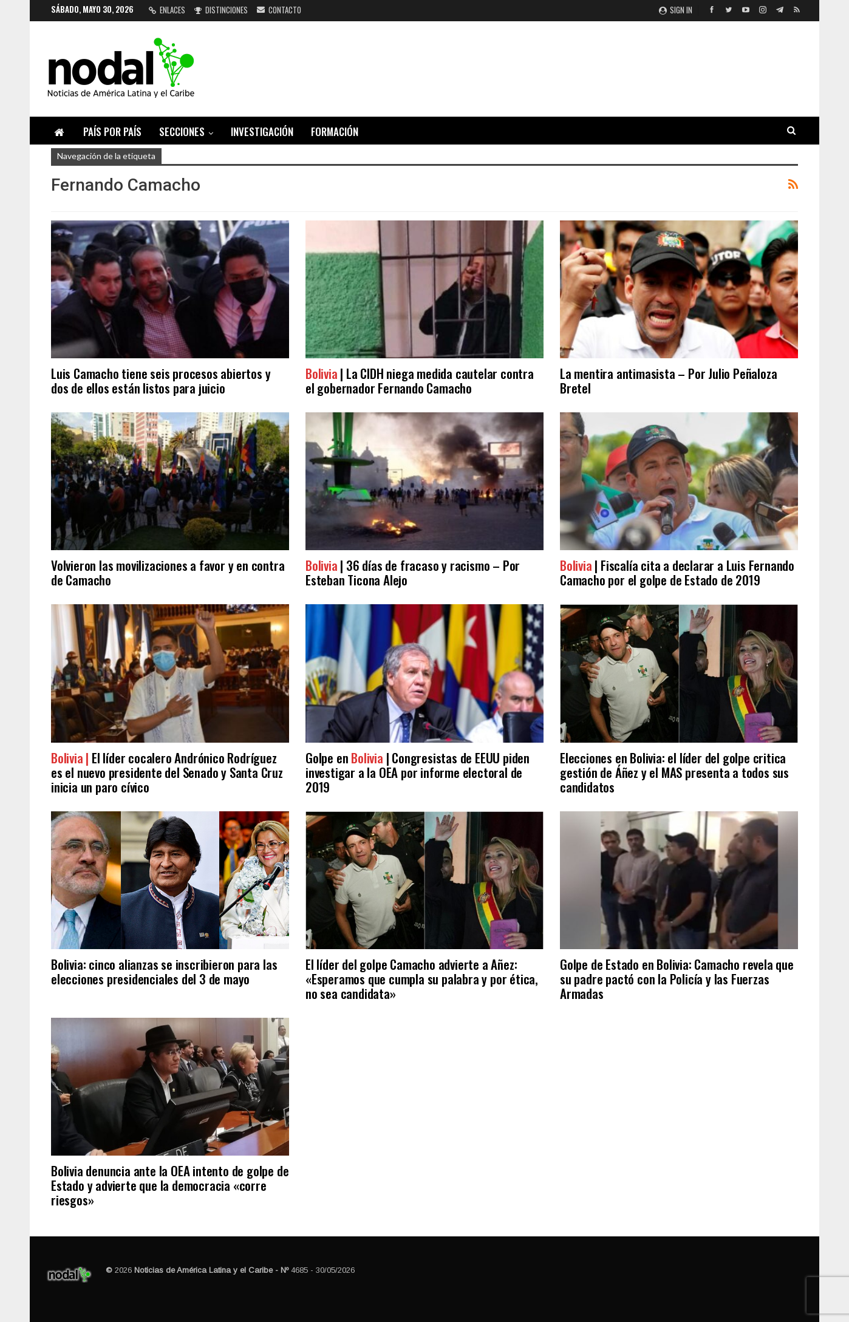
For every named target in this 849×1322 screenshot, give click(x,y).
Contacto (279, 10)
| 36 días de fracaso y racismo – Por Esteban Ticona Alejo (412, 572)
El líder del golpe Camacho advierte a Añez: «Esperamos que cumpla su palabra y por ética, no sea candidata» (421, 979)
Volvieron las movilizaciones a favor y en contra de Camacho (167, 572)
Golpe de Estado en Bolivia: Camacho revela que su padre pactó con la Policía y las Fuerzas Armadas (677, 979)
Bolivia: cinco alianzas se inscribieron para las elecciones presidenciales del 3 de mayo (164, 971)
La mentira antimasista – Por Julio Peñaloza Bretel (668, 380)
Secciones (182, 131)
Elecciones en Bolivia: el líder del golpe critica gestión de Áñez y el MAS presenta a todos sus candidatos (674, 772)
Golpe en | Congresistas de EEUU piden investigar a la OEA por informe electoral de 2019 (417, 772)
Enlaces (167, 10)
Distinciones (221, 10)
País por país (112, 131)
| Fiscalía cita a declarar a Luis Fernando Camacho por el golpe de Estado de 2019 (677, 572)
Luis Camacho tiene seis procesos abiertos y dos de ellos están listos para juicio (160, 380)
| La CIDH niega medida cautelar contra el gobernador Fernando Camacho (419, 380)
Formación (334, 131)
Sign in (675, 10)
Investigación (262, 131)
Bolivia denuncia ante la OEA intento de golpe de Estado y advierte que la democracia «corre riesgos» (169, 1185)
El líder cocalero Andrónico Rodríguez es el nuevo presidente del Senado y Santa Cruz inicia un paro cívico (167, 772)
